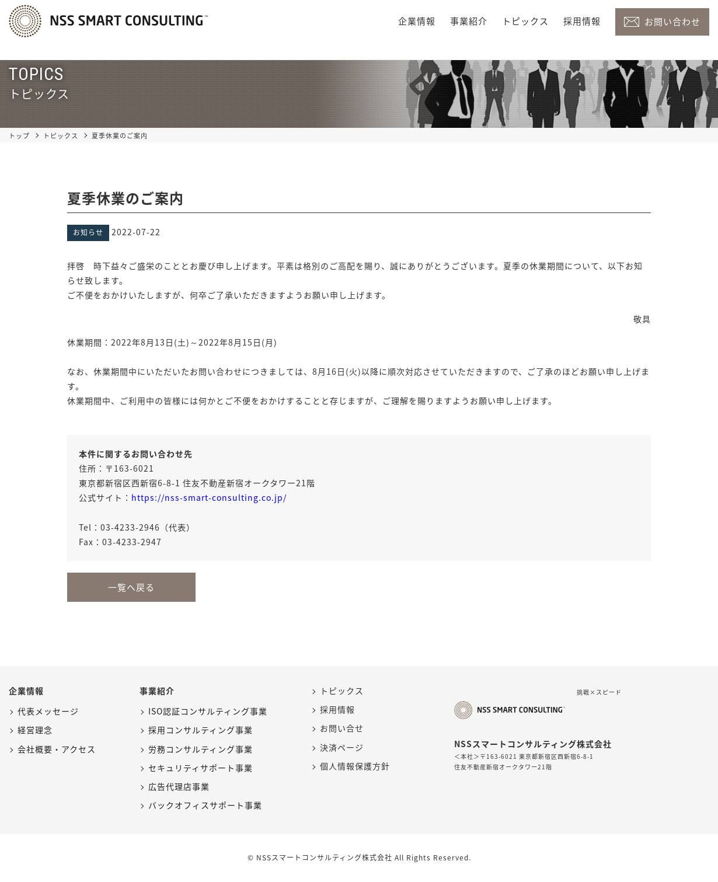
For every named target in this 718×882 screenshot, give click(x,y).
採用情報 (582, 21)
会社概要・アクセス (57, 749)
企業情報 (416, 21)
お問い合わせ (672, 21)
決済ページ (342, 747)
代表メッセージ (48, 711)
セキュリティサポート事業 (200, 767)
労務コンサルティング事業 (200, 749)
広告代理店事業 (179, 786)
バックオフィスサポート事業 (205, 805)
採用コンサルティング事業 (200, 729)
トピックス (525, 21)
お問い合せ (342, 728)
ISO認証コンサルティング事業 (207, 711)
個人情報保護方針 (355, 766)
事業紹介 (468, 21)
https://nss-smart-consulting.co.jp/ (209, 497)
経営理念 (35, 729)
